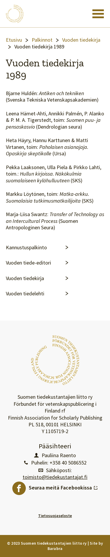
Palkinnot (42, 40)
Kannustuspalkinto (26, 247)
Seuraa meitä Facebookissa (63, 486)
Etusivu (14, 40)
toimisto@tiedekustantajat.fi (55, 477)
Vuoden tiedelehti (25, 293)
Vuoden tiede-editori (28, 263)
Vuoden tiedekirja (81, 40)
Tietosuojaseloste (55, 515)
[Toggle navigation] (98, 14)
